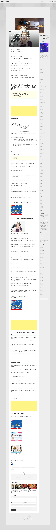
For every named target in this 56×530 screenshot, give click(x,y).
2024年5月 (42, 246)
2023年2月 (42, 262)
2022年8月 (42, 270)
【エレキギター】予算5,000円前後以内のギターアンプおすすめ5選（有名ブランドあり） (44, 232)
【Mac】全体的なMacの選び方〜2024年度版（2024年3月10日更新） (44, 241)
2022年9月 (42, 269)
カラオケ (42, 98)
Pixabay (25, 131)
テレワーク (42, 129)
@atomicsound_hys (21, 54)
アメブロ (48, 1)
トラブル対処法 (43, 132)
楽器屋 (41, 192)
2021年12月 (42, 282)
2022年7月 (42, 272)
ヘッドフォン (42, 139)
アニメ (41, 81)
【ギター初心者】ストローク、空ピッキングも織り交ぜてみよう (23, 491)
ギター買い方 (42, 119)
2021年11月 (42, 283)
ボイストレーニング (15, 468)
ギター (41, 101)
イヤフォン (42, 88)
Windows (42, 75)
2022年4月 (42, 276)
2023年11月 (42, 252)
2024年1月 (42, 249)
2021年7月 (42, 289)
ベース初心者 (42, 142)
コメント (12, 497)
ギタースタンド (43, 108)
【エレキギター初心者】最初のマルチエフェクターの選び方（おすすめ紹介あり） (44, 216)
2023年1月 (42, 263)
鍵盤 (41, 202)
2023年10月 (42, 253)
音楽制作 (42, 206)
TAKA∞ (40, 1)
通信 (41, 199)
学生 (41, 182)
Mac (41, 74)
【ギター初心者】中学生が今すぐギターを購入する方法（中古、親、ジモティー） (44, 227)
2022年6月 (42, 273)
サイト (12, 505)
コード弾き (42, 125)
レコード (42, 158)
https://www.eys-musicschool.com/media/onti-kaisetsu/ (21, 147)
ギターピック (42, 109)
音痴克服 (33, 468)
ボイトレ (19, 44)
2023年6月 (42, 256)
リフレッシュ (42, 156)
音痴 (31, 468)
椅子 (41, 189)
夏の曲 (41, 176)
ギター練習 (42, 118)
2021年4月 (42, 293)
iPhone (42, 71)
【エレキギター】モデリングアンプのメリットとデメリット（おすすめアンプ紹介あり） (44, 235)
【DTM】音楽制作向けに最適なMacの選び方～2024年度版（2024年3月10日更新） (44, 238)
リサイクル (42, 155)
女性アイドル (42, 179)
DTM (41, 68)
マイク (41, 145)
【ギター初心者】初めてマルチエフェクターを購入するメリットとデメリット (44, 223)
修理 (41, 166)
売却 (41, 175)
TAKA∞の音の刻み (6, 1)
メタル (41, 148)
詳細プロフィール (42, 60)
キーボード (42, 99)
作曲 (41, 165)
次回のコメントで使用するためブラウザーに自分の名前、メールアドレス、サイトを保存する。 (23, 508)
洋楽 (41, 195)
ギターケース (42, 105)
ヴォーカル (22, 44)
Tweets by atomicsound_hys (43, 63)
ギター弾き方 (42, 115)
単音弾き (42, 172)
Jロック (42, 72)
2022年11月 (42, 266)
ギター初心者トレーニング (44, 112)
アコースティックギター (44, 78)
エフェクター (42, 92)
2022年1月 (42, 280)
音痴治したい (12, 469)
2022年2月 (42, 279)
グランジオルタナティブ (44, 122)
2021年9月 (42, 286)
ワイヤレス (42, 159)
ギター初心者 (42, 111)
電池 (41, 203)
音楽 (41, 205)
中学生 (41, 162)
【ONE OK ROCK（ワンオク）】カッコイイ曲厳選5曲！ (32, 491)
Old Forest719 (52, 1)
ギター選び (42, 121)
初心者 (41, 169)
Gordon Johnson (21, 131)
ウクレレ (42, 91)
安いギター (42, 185)
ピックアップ (42, 138)
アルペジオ (42, 85)
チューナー (42, 128)
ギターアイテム (43, 102)
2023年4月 (42, 259)
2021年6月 (42, 290)
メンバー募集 (42, 149)
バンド (41, 135)
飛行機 (41, 209)
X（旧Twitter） (44, 1)
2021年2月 (42, 296)
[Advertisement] (29, 13)
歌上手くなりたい (28, 468)
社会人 (41, 196)
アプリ (41, 82)
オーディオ (42, 95)
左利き (41, 186)
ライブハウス (42, 152)
